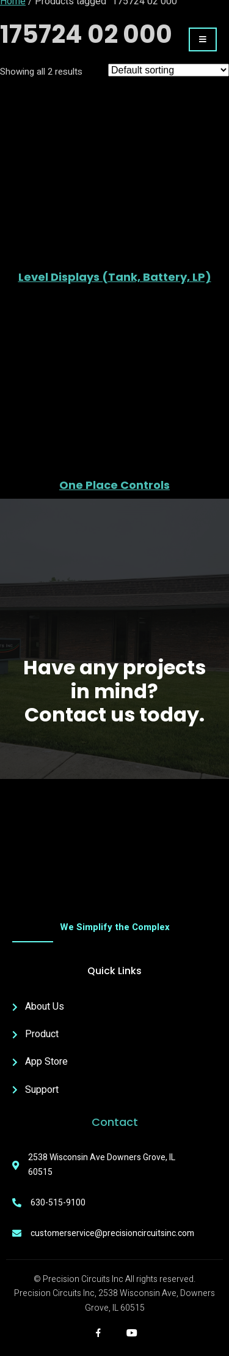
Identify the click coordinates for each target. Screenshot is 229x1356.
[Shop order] (168, 70)
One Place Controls (114, 485)
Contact (115, 1122)
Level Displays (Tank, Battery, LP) (114, 277)
